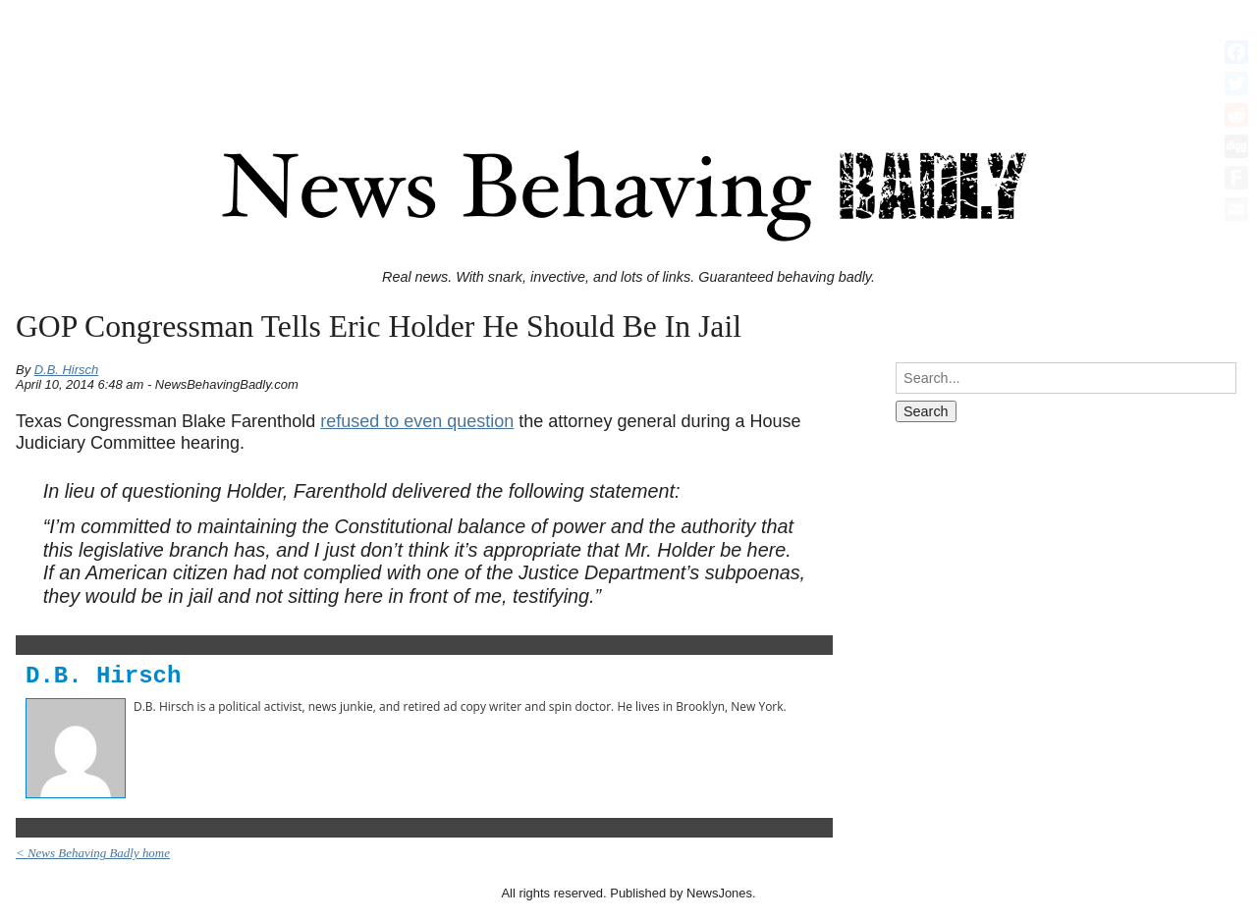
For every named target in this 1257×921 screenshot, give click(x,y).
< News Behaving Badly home (93, 852)
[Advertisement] (628, 52)
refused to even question (417, 421)
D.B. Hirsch (66, 369)
